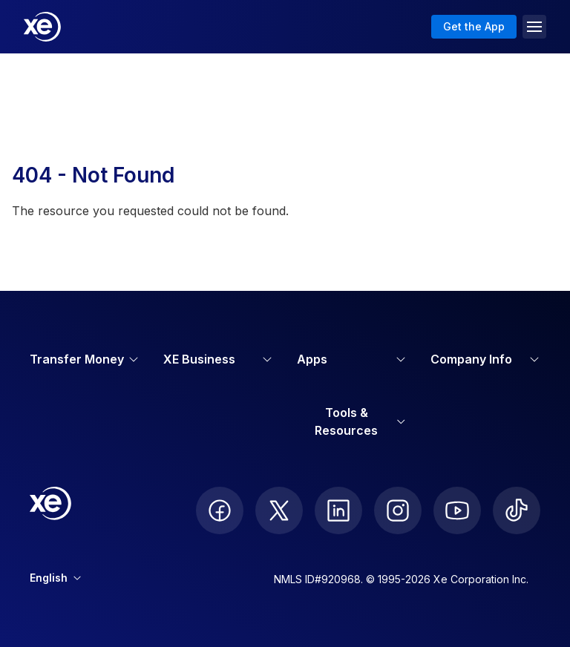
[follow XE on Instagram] (398, 510)
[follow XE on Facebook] (219, 510)
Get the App (474, 26)
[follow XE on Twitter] (279, 510)
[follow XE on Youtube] (457, 510)
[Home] (42, 27)
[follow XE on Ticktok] (516, 510)
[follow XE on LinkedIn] (338, 510)
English (55, 577)
